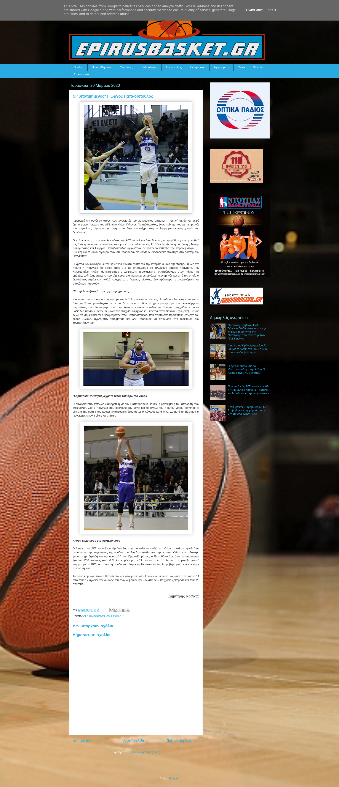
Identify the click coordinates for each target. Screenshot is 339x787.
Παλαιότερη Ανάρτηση (182, 741)
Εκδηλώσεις (197, 67)
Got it (272, 10)
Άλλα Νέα (259, 67)
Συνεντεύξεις (174, 67)
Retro (241, 67)
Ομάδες (78, 67)
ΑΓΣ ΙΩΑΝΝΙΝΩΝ (94, 616)
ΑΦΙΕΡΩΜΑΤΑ (115, 616)
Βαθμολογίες (149, 67)
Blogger (174, 778)
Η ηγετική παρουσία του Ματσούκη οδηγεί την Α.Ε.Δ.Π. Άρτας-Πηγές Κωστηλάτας (246, 369)
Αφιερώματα (221, 67)
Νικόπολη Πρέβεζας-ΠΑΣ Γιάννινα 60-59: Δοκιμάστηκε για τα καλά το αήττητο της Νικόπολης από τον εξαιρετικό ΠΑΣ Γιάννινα (247, 331)
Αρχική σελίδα (133, 741)
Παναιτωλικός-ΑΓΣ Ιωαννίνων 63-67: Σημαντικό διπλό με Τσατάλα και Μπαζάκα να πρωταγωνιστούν (249, 390)
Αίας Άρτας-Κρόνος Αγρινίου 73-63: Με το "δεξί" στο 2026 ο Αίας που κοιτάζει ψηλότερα (248, 349)
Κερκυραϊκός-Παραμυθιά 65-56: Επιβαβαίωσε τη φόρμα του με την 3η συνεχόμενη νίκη (247, 410)
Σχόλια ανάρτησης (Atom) (144, 752)
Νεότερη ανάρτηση (87, 741)
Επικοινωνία (81, 74)
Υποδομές (126, 67)
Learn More (254, 10)
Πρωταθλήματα (101, 67)
